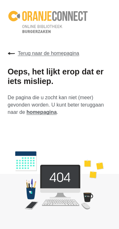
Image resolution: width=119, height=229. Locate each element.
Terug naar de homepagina (43, 53)
